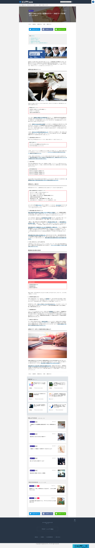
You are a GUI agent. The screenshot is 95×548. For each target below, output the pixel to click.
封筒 (44, 24)
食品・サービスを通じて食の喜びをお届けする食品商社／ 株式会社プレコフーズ (39, 405)
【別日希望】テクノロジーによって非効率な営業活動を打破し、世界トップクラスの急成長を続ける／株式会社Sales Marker (60, 406)
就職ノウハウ (49, 24)
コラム (30, 24)
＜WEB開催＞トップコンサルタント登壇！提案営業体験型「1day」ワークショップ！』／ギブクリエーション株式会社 (60, 384)
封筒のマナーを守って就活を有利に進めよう (39, 42)
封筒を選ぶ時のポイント (35, 38)
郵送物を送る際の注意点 (35, 41)
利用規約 (42, 537)
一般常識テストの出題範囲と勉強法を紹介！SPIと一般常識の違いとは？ (43, 425)
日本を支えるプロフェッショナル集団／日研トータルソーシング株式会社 (39, 383)
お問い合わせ (58, 537)
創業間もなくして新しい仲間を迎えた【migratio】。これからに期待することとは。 (42, 489)
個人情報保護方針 (50, 537)
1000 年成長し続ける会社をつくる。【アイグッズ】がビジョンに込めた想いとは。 (42, 501)
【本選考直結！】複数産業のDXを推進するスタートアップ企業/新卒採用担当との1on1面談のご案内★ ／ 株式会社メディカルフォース (59, 395)
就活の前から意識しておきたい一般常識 (37, 473)
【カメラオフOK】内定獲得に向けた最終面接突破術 (40, 394)
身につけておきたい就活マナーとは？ (37, 460)
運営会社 (36, 537)
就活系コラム (40, 24)
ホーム (20, 5)
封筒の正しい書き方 (34, 39)
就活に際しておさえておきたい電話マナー (38, 436)
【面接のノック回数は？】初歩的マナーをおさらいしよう (41, 448)
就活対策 (34, 24)
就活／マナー (24, 5)
